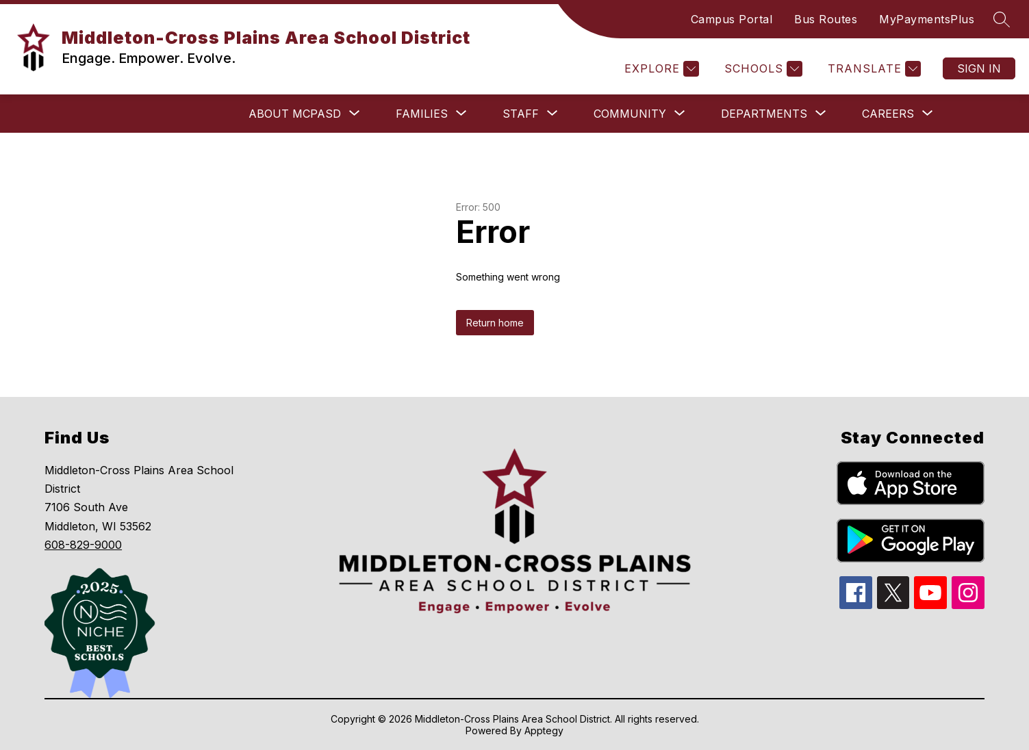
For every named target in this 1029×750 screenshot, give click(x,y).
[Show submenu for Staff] (521, 113)
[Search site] (1001, 19)
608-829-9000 (83, 545)
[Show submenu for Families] (422, 113)
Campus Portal (732, 19)
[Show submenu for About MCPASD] (295, 113)
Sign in (979, 68)
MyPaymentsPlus (926, 19)
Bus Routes (825, 19)
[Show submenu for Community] (630, 113)
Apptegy (543, 730)
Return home (495, 322)
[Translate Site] (872, 68)
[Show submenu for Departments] (764, 113)
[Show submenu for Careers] (888, 113)
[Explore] (660, 68)
